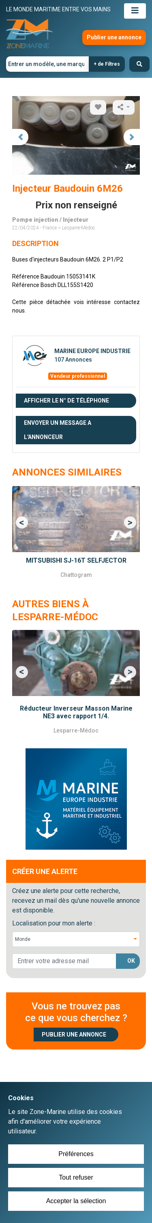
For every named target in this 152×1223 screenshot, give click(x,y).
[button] (21, 523)
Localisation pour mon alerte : (53, 923)
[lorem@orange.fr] (64, 961)
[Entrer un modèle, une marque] (47, 64)
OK (131, 960)
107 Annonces (73, 359)
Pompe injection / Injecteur (50, 219)
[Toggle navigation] (135, 11)
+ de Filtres (107, 64)
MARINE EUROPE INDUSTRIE (92, 351)
